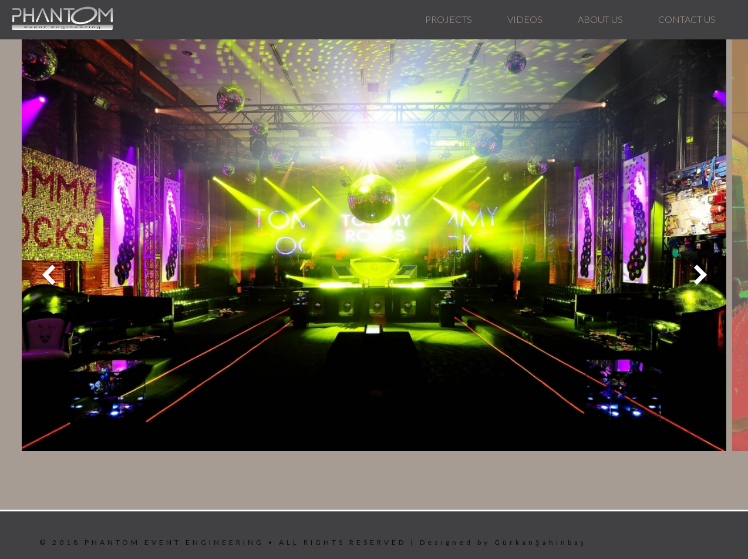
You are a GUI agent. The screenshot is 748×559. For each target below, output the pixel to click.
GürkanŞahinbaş (540, 542)
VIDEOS (525, 19)
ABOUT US (600, 19)
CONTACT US (687, 19)
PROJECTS (448, 19)
